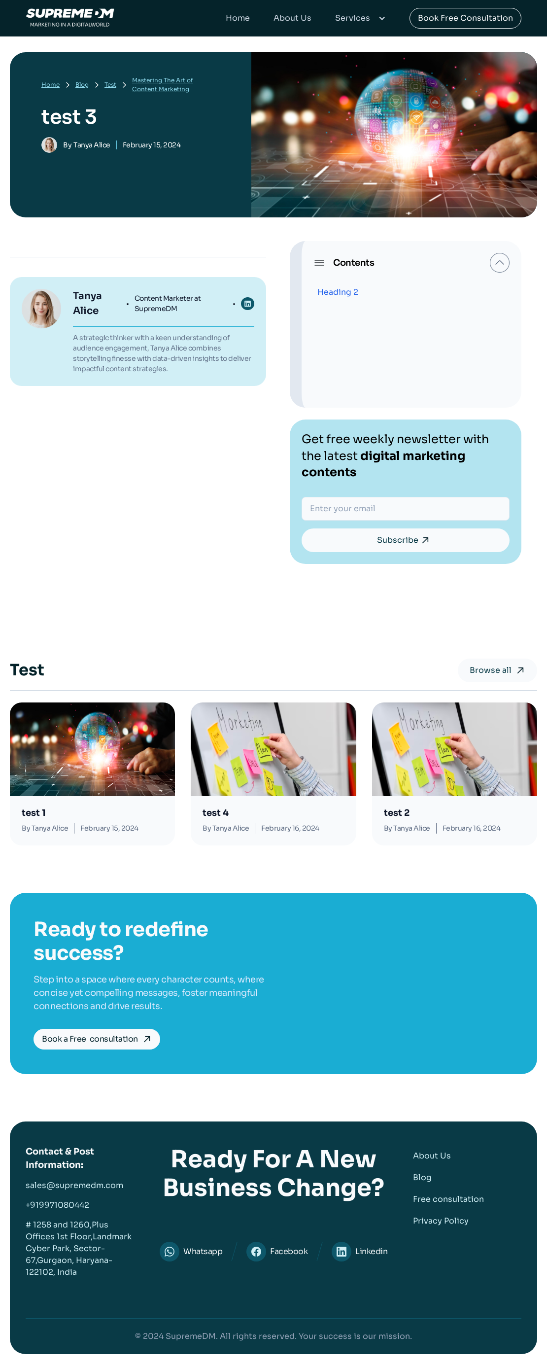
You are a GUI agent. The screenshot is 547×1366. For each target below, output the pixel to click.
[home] (70, 18)
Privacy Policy (441, 1221)
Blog (82, 84)
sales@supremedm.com (74, 1185)
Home (238, 18)
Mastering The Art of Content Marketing (162, 84)
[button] (360, 18)
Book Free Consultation (465, 18)
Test (110, 84)
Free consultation (448, 1199)
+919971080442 (57, 1205)
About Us (292, 18)
